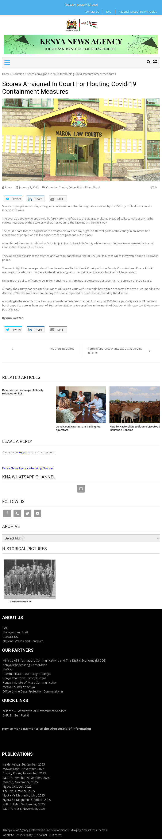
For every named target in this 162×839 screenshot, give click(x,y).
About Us (8, 835)
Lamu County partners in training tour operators (78, 428)
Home (6, 74)
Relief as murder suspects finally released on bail (22, 392)
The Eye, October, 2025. (19, 791)
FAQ (108, 11)
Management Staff (15, 632)
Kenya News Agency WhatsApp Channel (27, 468)
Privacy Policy (24, 835)
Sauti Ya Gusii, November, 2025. (24, 809)
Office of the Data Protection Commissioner (33, 691)
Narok (97, 187)
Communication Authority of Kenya (27, 674)
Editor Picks (84, 187)
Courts (63, 187)
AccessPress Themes (94, 830)
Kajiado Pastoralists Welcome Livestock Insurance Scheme (134, 428)
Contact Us (92, 11)
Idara (8, 187)
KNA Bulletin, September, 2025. (24, 804)
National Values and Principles (138, 11)
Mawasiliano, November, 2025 (23, 769)
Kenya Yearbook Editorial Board (24, 678)
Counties (18, 74)
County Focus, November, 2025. (25, 773)
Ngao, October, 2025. (17, 786)
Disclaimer (41, 835)
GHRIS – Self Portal (16, 715)
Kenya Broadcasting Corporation (25, 665)
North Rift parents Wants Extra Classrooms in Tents (115, 351)
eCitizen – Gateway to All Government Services (34, 711)
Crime (72, 187)
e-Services (55, 835)
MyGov (7, 669)
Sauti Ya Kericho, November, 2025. (26, 778)
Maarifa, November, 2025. (20, 782)
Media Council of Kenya (19, 687)
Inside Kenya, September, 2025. (24, 764)
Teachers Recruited (62, 348)
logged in (24, 452)
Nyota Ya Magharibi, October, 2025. (27, 800)
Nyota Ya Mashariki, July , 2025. (24, 795)
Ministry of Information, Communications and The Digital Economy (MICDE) (55, 660)
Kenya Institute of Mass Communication (30, 683)
